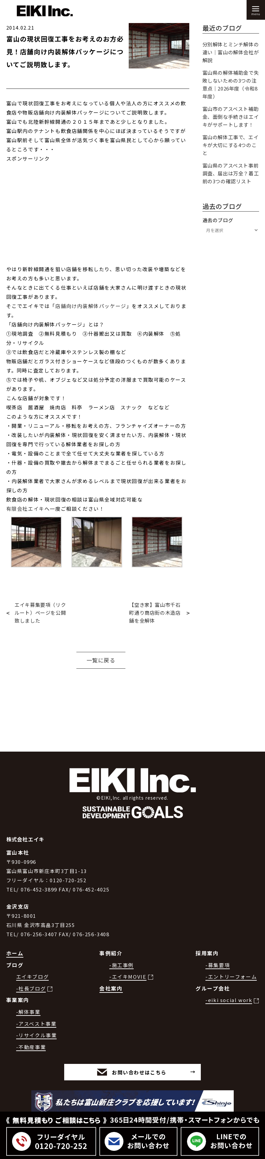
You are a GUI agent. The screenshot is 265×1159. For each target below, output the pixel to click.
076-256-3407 (39, 934)
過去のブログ (217, 220)
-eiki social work (228, 999)
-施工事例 (121, 965)
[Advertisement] (97, 218)
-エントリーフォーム (231, 976)
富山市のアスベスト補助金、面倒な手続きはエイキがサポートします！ (230, 116)
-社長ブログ (31, 988)
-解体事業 (28, 1011)
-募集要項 (217, 965)
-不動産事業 (31, 1046)
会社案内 (110, 988)
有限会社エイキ (25, 508)
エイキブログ (32, 976)
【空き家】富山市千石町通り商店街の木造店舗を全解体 (154, 612)
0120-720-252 (68, 880)
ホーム (15, 953)
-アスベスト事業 (36, 1023)
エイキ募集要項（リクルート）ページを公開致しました (40, 612)
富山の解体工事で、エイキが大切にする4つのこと (230, 145)
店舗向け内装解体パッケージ (90, 305)
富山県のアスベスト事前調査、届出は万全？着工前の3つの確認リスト (230, 173)
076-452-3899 (39, 889)
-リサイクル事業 (36, 1035)
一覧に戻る (101, 660)
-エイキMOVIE (127, 976)
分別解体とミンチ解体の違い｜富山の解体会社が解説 (230, 52)
